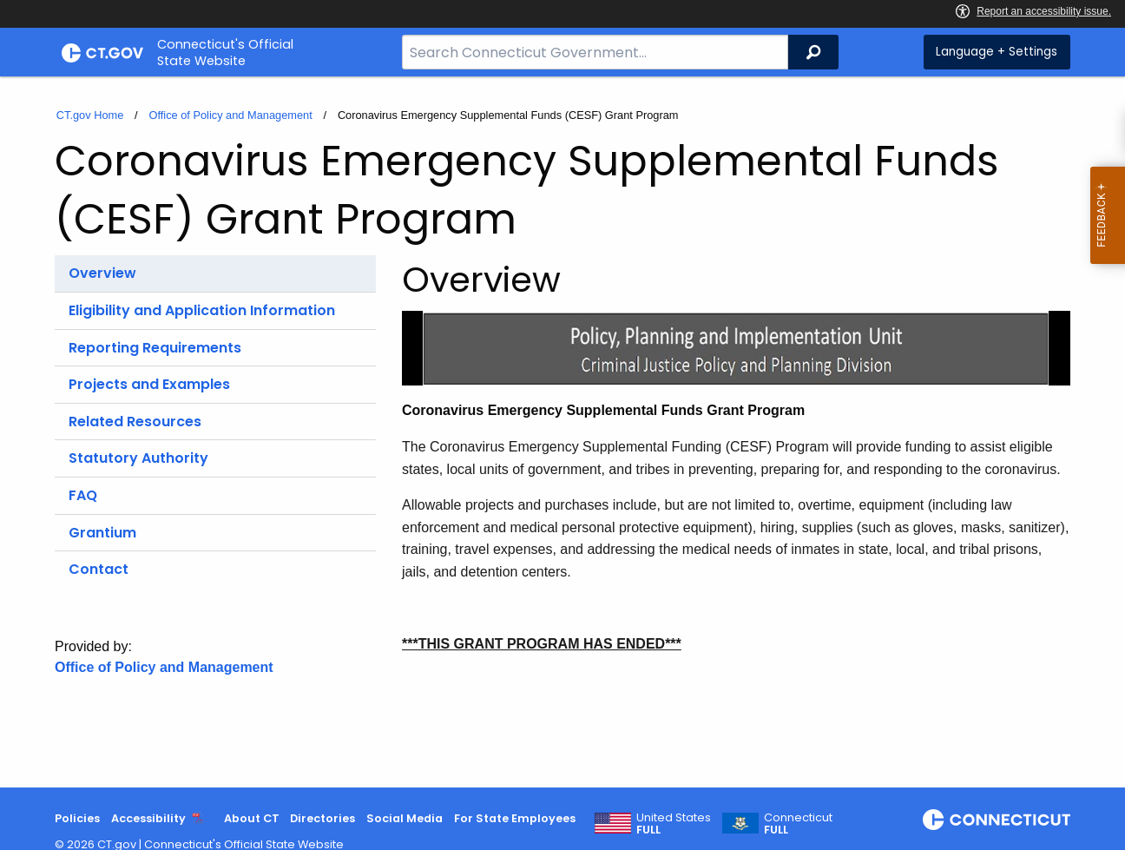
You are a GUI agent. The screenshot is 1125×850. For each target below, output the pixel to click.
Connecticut (798, 824)
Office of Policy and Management (230, 115)
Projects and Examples (149, 384)
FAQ (83, 495)
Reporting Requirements (155, 348)
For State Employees (515, 818)
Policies (77, 818)
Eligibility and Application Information (202, 310)
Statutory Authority (138, 458)
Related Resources (135, 422)
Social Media (404, 818)
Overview (102, 273)
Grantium (102, 533)
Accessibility (148, 818)
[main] (562, 431)
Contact (98, 569)
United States (673, 824)
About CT (252, 818)
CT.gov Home (90, 115)
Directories (322, 818)
